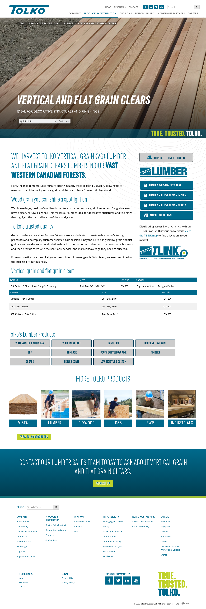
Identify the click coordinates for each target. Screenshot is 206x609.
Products (50, 534)
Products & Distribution (100, 13)
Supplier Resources (26, 556)
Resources (120, 7)
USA (76, 531)
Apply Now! (165, 526)
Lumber (68, 23)
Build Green (108, 556)
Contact (133, 7)
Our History (22, 526)
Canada (78, 526)
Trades (163, 541)
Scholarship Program (113, 546)
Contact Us (103, 483)
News (108, 7)
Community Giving (112, 541)
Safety (106, 526)
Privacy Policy (68, 582)
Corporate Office (82, 521)
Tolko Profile (23, 521)
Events (163, 554)
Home (21, 23)
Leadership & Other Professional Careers (170, 548)
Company (75, 13)
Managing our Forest (113, 521)
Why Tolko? (165, 521)
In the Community (140, 526)
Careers (193, 13)
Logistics (21, 551)
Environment (109, 551)
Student (164, 531)
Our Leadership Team (27, 531)
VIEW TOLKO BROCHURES (34, 437)
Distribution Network (56, 530)
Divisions (126, 13)
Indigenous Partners (171, 13)
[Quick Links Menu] (38, 121)
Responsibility (144, 13)
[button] (166, 157)
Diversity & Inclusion (112, 531)
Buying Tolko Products (56, 525)
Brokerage (22, 546)
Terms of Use (68, 578)
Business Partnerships (142, 521)
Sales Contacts (24, 541)
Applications (51, 539)
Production (165, 536)
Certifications (109, 536)
